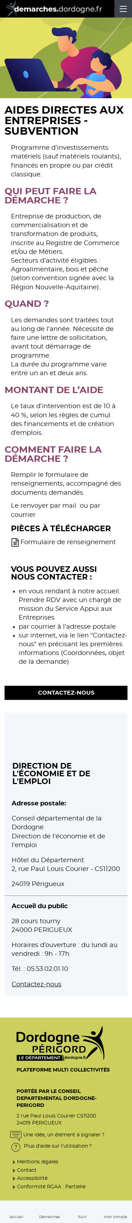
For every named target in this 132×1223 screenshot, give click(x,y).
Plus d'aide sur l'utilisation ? (51, 1146)
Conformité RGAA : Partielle (51, 1186)
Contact (27, 1170)
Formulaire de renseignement (68, 542)
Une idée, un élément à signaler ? (57, 1134)
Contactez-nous (66, 693)
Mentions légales (37, 1161)
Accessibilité (32, 1178)
